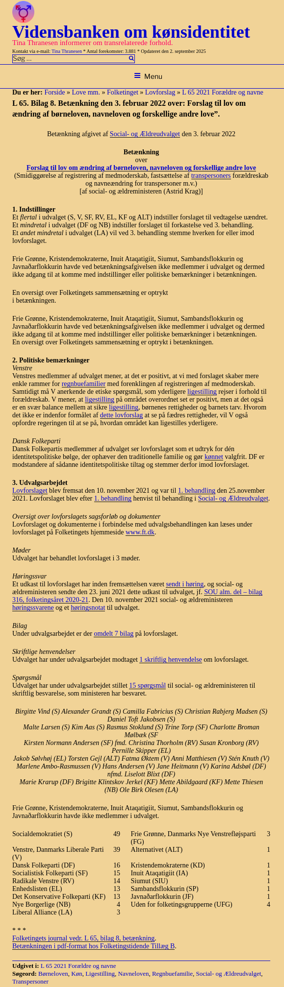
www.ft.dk (140, 532)
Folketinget (122, 92)
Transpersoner (30, 981)
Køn (76, 973)
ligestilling (202, 391)
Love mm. (86, 92)
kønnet (214, 456)
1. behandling (196, 490)
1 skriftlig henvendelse (170, 659)
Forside (54, 92)
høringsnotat (88, 607)
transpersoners (211, 175)
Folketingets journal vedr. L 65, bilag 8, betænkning (83, 938)
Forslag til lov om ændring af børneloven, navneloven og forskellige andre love (141, 167)
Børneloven (53, 973)
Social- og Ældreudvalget (145, 134)
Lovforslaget (30, 490)
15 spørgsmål (147, 685)
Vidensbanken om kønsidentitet (131, 32)
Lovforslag (160, 92)
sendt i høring (185, 584)
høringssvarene (33, 607)
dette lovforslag (121, 415)
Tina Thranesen (67, 51)
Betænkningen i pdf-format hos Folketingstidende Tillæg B (93, 946)
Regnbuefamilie (172, 973)
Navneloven (133, 973)
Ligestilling (100, 973)
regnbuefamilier (83, 383)
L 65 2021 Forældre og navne (222, 92)
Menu (148, 76)
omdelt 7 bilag (113, 633)
